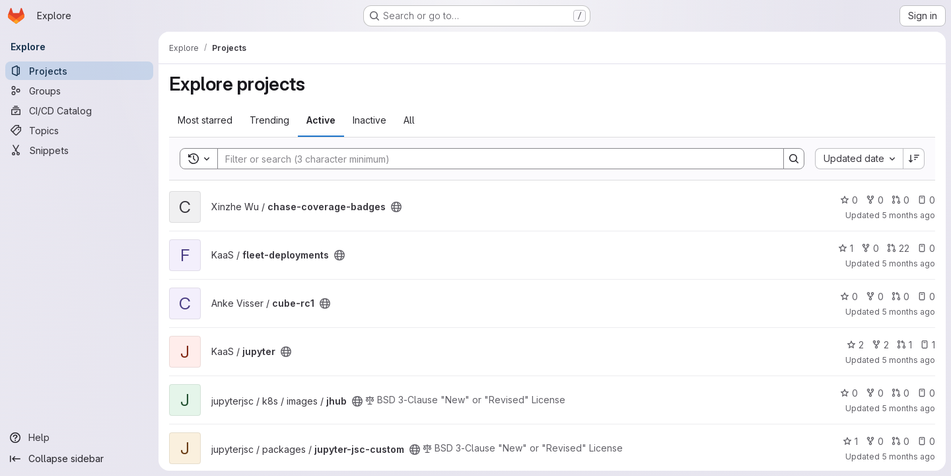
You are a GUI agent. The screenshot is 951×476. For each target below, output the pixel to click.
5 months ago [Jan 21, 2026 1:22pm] (908, 312)
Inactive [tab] (369, 120)
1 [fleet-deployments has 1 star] (845, 248)
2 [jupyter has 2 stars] (855, 344)
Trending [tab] (269, 120)
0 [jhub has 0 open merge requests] (900, 393)
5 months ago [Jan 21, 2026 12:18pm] (908, 456)
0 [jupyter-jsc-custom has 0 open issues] (926, 441)
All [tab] (409, 120)
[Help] (79, 437)
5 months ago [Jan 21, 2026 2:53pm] (908, 263)
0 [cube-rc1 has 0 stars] (849, 296)
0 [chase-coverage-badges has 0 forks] (875, 200)
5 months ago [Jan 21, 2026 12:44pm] (908, 360)
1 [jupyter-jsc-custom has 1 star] (850, 441)
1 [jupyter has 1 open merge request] (904, 344)
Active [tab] (320, 120)
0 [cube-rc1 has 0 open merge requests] (900, 296)
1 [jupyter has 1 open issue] (927, 344)
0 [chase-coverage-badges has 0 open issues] (926, 200)
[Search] (494, 159)
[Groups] (79, 90)
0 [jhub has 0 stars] (849, 393)
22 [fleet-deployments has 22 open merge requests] (898, 248)
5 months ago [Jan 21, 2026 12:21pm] (908, 408)
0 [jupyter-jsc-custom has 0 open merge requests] (900, 441)
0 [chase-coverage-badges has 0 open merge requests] (900, 200)
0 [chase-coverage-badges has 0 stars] (849, 200)
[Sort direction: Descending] (914, 158)
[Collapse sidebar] (79, 459)
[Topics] (79, 130)
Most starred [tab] (205, 120)
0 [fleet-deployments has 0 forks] (870, 248)
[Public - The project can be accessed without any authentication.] (396, 207)
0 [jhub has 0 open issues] (926, 393)
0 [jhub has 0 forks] (875, 393)
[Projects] (79, 70)
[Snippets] (79, 150)
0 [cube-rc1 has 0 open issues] (926, 296)
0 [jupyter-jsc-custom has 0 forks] (875, 441)
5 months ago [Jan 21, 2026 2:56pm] (908, 215)
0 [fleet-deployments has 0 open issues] (926, 248)
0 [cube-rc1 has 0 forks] (875, 296)
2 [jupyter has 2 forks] (880, 344)
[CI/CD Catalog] (79, 110)
